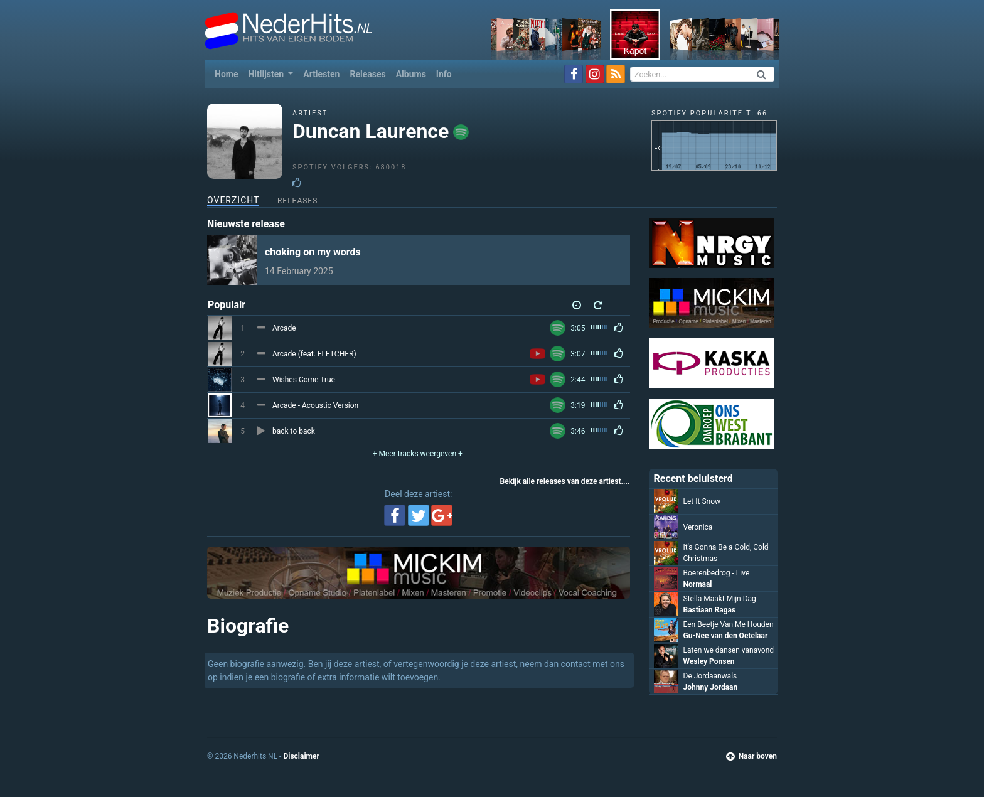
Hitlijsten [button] (267, 74)
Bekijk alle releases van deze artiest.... (565, 481)
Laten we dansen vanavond (728, 650)
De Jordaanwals (710, 675)
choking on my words (313, 252)
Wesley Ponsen (709, 661)
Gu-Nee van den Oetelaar (725, 635)
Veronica (698, 527)
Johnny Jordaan (710, 687)
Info (444, 74)
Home (229, 73)
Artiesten (321, 74)
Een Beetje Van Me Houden (728, 624)
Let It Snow (702, 501)
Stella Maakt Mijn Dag (719, 598)
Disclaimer (301, 756)
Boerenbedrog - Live (716, 573)
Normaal (697, 584)
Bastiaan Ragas (709, 610)
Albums (411, 74)
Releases (367, 74)
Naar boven (751, 756)
